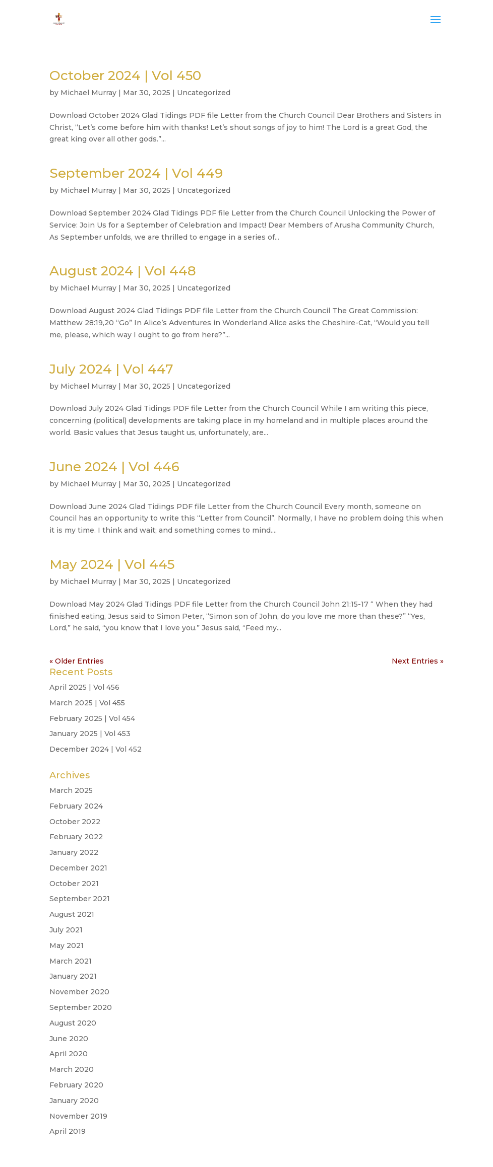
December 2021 (78, 867)
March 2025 (71, 790)
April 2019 (67, 1131)
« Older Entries (76, 661)
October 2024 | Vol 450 (125, 75)
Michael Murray (88, 92)
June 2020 (68, 1038)
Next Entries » (418, 661)
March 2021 (70, 961)
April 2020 (68, 1053)
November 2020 (79, 991)
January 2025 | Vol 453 (90, 733)
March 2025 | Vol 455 (87, 702)
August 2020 (72, 1023)
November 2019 (78, 1116)
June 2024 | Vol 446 (114, 467)
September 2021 (79, 898)
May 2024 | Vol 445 (111, 564)
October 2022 (74, 821)
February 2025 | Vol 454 (92, 718)
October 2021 (74, 883)
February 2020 (76, 1084)
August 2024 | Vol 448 (122, 271)
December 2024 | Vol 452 (95, 749)
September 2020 (80, 1007)
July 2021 (66, 929)
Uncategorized (203, 92)
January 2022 (73, 852)
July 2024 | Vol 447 (111, 369)
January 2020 (74, 1100)
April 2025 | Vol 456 (84, 687)
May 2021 (66, 945)
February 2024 (76, 806)
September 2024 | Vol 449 (136, 173)
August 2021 (71, 914)
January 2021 (73, 976)
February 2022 (76, 836)
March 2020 (71, 1069)
